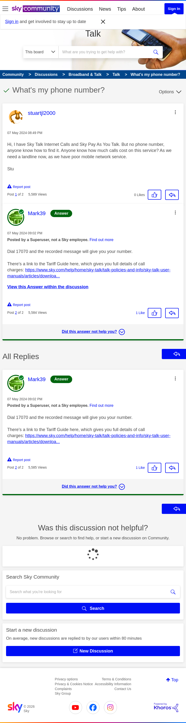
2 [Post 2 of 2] (16, 312)
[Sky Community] (36, 8)
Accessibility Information (113, 684)
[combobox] (105, 52)
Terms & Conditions (116, 679)
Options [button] (166, 91)
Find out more (102, 240)
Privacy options (66, 679)
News (105, 9)
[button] (175, 112)
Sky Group (63, 693)
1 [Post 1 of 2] (16, 194)
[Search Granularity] (40, 52)
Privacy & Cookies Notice (74, 684)
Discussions (80, 9)
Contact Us (122, 689)
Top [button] (174, 679)
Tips (121, 9)
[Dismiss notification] (103, 22)
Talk (93, 34)
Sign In (174, 9)
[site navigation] (5, 9)
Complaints (63, 689)
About (138, 9)
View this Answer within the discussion (47, 286)
